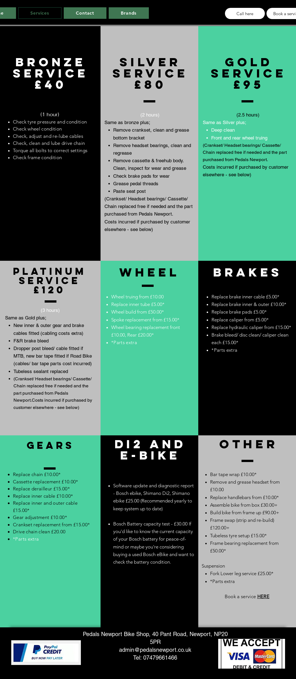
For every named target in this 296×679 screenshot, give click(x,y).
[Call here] (245, 13)
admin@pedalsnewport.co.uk (155, 649)
